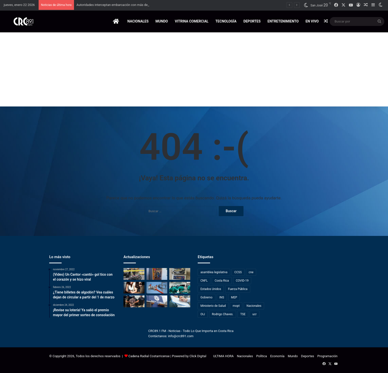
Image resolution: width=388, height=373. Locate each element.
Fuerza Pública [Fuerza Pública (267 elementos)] (237, 289)
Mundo (161, 21)
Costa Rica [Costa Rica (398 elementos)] (222, 280)
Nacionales (138, 21)
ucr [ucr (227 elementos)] (254, 314)
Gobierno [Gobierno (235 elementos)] (206, 297)
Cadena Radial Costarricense (149, 356)
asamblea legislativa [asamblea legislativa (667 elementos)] (213, 272)
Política (261, 356)
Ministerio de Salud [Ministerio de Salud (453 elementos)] (213, 306)
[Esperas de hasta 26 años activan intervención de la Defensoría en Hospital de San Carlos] (157, 301)
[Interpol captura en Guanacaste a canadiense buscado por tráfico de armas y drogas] (134, 301)
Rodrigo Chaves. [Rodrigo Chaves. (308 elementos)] (222, 314)
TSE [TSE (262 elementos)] (242, 314)
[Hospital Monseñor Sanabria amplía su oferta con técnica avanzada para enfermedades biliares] (179, 288)
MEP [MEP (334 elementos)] (234, 297)
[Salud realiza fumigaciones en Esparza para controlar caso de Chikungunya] (157, 274)
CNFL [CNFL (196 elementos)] (204, 280)
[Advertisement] (194, 69)
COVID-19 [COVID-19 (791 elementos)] (242, 280)
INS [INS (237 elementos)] (221, 297)
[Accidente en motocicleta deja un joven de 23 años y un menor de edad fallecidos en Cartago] (134, 274)
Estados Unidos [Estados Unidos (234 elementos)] (210, 289)
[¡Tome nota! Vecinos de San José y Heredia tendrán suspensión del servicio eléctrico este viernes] (157, 288)
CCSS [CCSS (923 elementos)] (238, 272)
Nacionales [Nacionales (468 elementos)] (253, 306)
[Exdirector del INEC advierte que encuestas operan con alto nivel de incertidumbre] (179, 301)
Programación (327, 356)
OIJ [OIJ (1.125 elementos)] (202, 314)
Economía (277, 356)
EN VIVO (312, 21)
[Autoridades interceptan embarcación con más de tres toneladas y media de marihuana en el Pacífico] (179, 274)
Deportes (252, 21)
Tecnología (225, 21)
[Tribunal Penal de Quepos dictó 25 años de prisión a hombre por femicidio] (134, 288)
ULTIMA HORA (223, 356)
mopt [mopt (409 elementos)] (236, 306)
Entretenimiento (283, 21)
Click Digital (198, 356)
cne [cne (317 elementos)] (251, 272)
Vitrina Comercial (191, 21)
